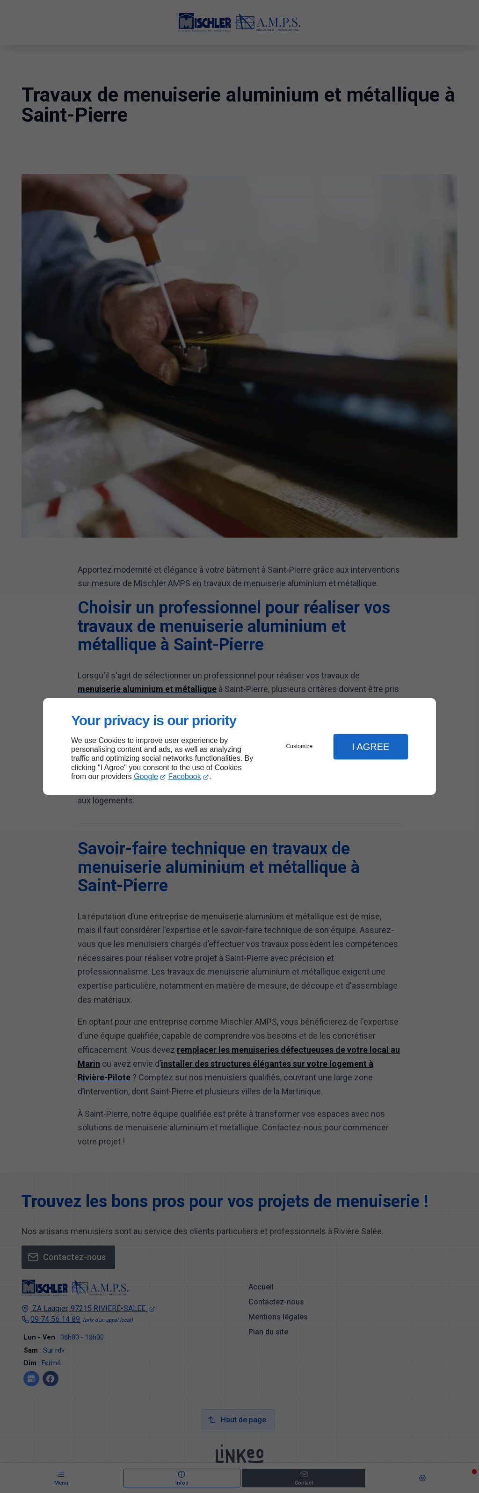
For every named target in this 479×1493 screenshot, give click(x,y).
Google (146, 776)
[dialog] (239, 746)
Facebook (184, 776)
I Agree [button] (370, 747)
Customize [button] (299, 746)
